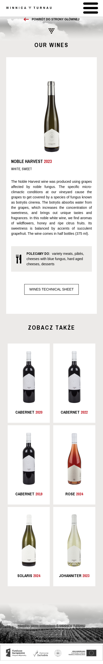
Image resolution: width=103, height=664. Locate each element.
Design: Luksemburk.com (51, 636)
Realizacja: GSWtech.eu (51, 640)
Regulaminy (51, 632)
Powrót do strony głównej (55, 19)
